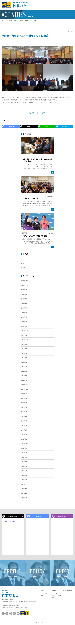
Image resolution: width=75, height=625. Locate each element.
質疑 (22, 263)
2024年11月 (24, 335)
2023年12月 (24, 385)
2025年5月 (24, 308)
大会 (22, 259)
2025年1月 (24, 326)
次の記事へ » (43, 113)
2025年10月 (24, 285)
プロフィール (44, 593)
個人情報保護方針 (67, 590)
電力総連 (23, 268)
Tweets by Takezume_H (10, 521)
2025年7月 (24, 299)
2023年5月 (24, 416)
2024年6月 (24, 357)
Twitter (29, 126)
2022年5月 (24, 461)
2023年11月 (24, 389)
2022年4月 (24, 466)
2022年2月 (24, 475)
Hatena (64, 126)
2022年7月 (24, 452)
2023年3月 (24, 425)
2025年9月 (24, 290)
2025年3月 (24, 317)
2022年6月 (24, 457)
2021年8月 (24, 493)
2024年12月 (24, 330)
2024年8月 (24, 348)
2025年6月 (24, 303)
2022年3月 (24, 470)
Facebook (11, 126)
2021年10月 (24, 484)
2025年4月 (24, 312)
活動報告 (54, 590)
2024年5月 (24, 362)
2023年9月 (24, 398)
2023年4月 (24, 421)
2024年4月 (24, 367)
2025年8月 (24, 294)
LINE (46, 126)
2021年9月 (24, 489)
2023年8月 (24, 403)
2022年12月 (24, 439)
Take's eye (54, 593)
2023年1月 (24, 434)
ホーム (42, 590)
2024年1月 (24, 380)
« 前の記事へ (31, 113)
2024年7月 (24, 353)
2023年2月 (24, 430)
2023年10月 (24, 394)
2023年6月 (24, 412)
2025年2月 (24, 321)
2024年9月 (24, 344)
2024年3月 (24, 371)
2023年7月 (24, 407)
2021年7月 (24, 498)
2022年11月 (24, 443)
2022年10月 (24, 448)
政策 (42, 595)
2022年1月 (24, 479)
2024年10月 (24, 339)
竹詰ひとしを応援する (56, 596)
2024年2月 (24, 376)
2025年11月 (24, 281)
